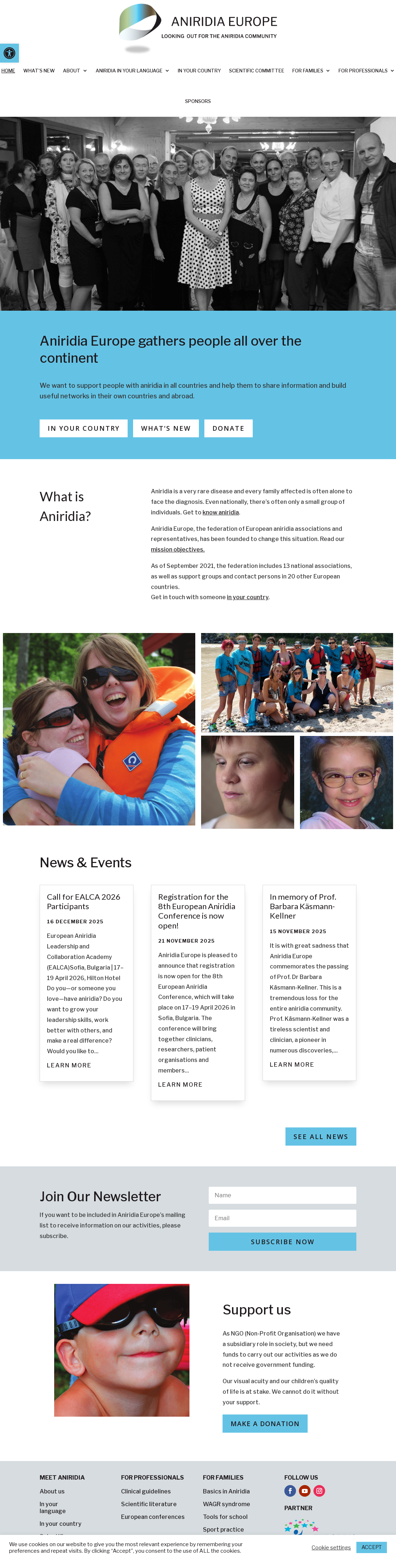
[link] (9, 53)
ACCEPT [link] (371, 1547)
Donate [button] (228, 428)
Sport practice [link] (223, 1529)
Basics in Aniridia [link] (226, 1491)
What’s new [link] (39, 70)
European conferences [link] (153, 1516)
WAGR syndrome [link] (226, 1504)
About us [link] (52, 1491)
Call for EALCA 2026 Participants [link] (83, 901)
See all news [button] (320, 1136)
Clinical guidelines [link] (146, 1491)
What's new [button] (166, 428)
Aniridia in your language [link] (129, 70)
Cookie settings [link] (331, 1547)
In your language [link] (53, 1508)
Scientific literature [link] (149, 1504)
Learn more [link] (69, 1065)
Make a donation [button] (265, 1423)
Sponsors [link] (198, 101)
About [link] (71, 70)
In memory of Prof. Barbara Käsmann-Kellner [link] (303, 906)
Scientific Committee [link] (256, 70)
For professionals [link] (363, 70)
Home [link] (8, 70)
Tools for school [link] (225, 1516)
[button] (282, 1241)
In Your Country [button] (84, 428)
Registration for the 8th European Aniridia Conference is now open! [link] (196, 911)
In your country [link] (199, 70)
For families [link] (307, 70)
